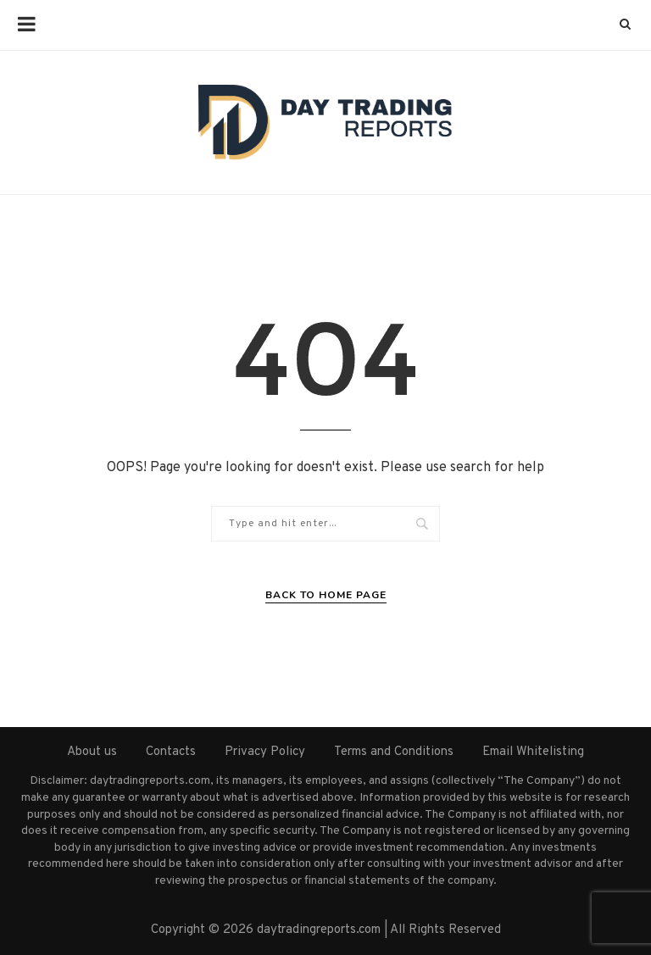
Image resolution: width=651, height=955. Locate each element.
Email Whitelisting (533, 752)
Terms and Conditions (393, 752)
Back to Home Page (326, 595)
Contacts (171, 752)
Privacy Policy (265, 752)
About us (92, 752)
